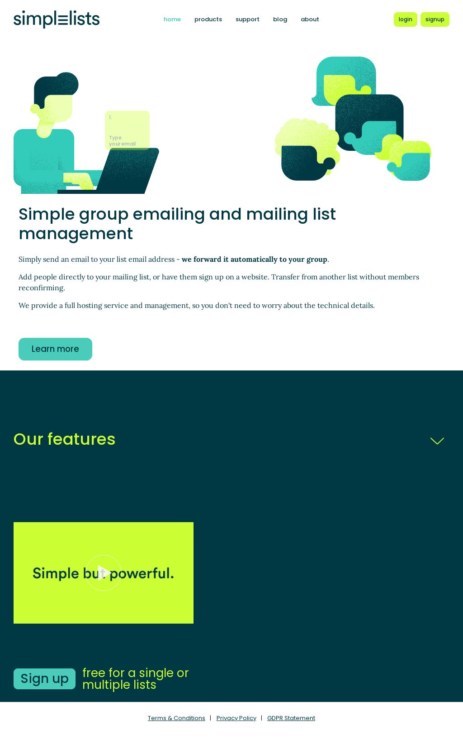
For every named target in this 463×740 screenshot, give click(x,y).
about (310, 19)
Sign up (44, 678)
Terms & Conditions (176, 718)
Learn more (55, 349)
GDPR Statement (291, 718)
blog (280, 19)
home (172, 19)
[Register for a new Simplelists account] (434, 19)
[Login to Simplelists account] (405, 19)
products (208, 19)
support (248, 19)
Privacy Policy (236, 718)
